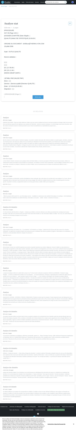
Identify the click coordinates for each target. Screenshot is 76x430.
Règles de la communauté (68, 406)
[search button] (65, 2)
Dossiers (37, 2)
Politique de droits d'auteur (54, 406)
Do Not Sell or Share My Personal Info (56, 409)
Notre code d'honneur (14, 409)
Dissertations (17, 2)
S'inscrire (42, 2)
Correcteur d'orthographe (30, 406)
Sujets (23, 2)
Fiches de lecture (30, 2)
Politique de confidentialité (27, 409)
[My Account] (72, 2)
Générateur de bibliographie (16, 406)
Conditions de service (40, 409)
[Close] (73, 427)
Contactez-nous (4, 406)
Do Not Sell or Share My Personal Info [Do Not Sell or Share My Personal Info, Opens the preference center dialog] (56, 427)
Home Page (4, 6)
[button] (70, 24)
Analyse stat (13, 6)
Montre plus (38, 97)
